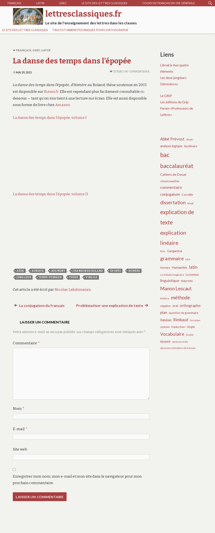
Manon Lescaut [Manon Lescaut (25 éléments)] (176, 288)
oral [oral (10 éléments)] (175, 306)
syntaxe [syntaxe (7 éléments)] (165, 327)
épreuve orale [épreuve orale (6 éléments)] (180, 341)
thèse (73, 277)
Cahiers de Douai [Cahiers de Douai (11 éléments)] (173, 174)
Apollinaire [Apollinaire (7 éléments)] (190, 146)
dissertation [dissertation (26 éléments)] (173, 202)
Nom (18, 408)
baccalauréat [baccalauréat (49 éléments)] (176, 165)
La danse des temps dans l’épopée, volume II (50, 194)
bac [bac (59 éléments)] (165, 154)
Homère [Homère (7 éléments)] (165, 267)
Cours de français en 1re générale (168, 3)
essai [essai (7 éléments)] (190, 203)
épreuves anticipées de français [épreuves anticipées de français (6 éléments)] (178, 348)
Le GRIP (166, 96)
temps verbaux (50, 277)
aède (20, 270)
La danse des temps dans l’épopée (72, 60)
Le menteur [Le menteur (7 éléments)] (192, 274)
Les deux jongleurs (173, 78)
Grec (63, 3)
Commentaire (26, 343)
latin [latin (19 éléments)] (193, 267)
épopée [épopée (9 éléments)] (165, 341)
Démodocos (169, 84)
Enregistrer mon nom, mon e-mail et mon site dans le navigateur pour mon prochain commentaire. (77, 479)
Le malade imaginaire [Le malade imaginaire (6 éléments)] (172, 274)
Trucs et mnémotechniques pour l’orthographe (90, 30)
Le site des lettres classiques (104, 3)
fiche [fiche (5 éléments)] (162, 251)
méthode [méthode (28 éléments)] (180, 297)
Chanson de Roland (87, 270)
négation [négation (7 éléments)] (165, 306)
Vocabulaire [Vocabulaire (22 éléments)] (172, 334)
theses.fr (51, 91)
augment (58, 270)
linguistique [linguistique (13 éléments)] (169, 280)
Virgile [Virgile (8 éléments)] (191, 327)
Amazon (62, 105)
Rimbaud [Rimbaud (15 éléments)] (180, 319)
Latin (40, 3)
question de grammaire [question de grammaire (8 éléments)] (183, 312)
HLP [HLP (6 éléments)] (187, 259)
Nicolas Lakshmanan (73, 289)
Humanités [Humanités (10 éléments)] (179, 267)
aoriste (37, 270)
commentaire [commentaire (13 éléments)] (171, 187)
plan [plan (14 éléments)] (163, 312)
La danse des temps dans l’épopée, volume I (50, 117)
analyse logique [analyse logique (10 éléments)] (171, 146)
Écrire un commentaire (131, 71)
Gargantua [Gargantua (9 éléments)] (174, 251)
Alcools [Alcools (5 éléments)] (189, 139)
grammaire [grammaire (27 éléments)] (172, 258)
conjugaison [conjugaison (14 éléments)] (170, 194)
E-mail (20, 429)
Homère (134, 270)
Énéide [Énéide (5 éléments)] (190, 334)
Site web (20, 449)
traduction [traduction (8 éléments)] (178, 327)
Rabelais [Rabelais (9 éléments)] (166, 320)
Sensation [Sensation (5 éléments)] (195, 320)
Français (14, 3)
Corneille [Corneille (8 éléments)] (187, 194)
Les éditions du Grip (174, 102)
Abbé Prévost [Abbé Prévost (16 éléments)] (172, 138)
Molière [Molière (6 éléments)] (164, 298)
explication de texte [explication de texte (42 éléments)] (177, 217)
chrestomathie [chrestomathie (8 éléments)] (169, 181)
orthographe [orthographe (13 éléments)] (190, 305)
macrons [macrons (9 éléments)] (187, 281)
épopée (115, 270)
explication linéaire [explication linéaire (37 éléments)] (173, 237)
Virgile (91, 277)
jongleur (23, 277)
